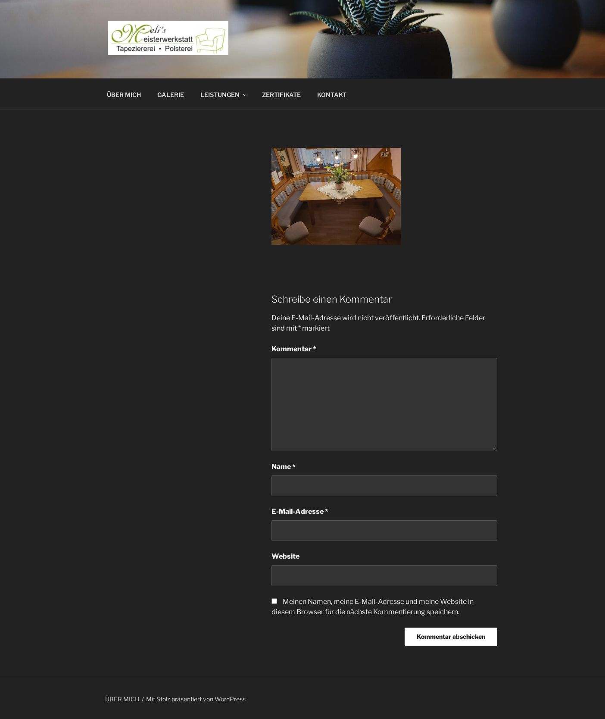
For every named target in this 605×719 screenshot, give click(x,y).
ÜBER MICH (124, 94)
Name (283, 467)
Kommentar (293, 349)
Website (285, 556)
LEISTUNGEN (224, 94)
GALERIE (170, 94)
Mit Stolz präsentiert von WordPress (196, 699)
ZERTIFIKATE (281, 94)
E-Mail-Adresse (299, 511)
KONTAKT (331, 94)
